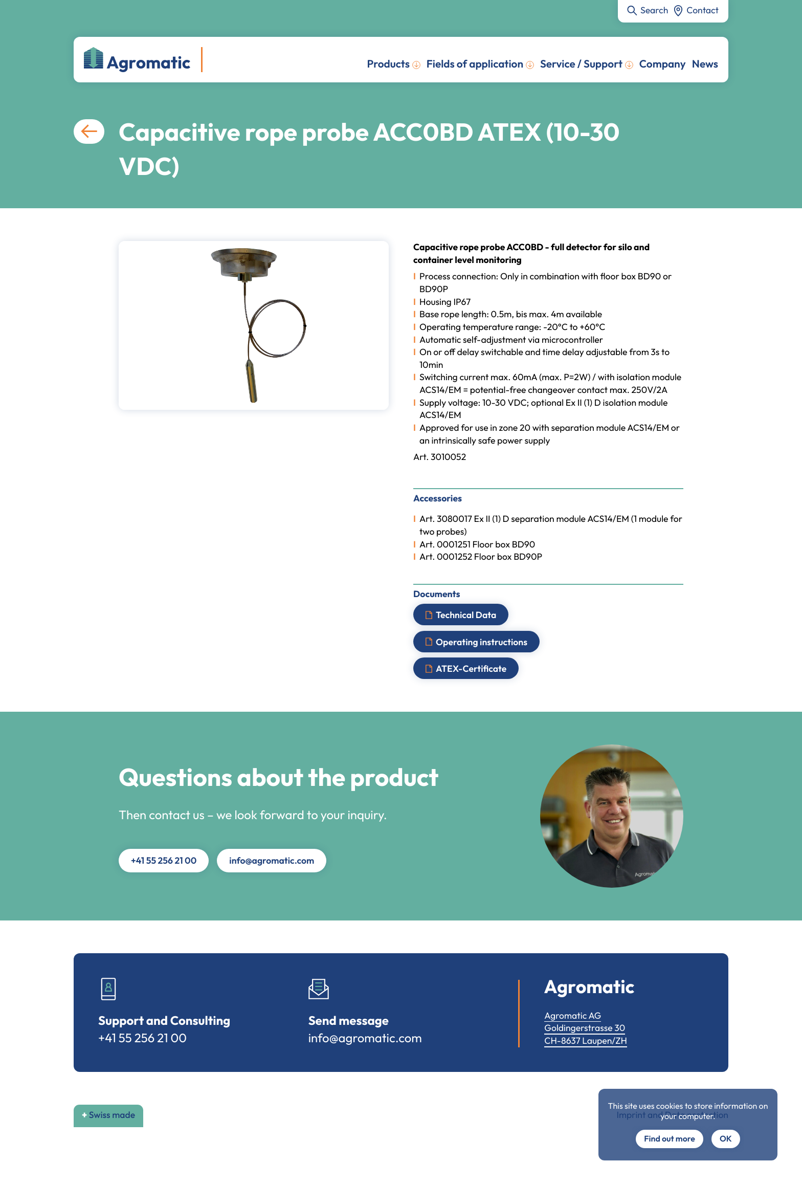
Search (654, 10)
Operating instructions (481, 641)
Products (388, 64)
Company (662, 64)
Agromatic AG (572, 1015)
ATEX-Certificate (471, 668)
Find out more (669, 1139)
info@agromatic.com (271, 860)
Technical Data (466, 615)
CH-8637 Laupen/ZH (585, 1040)
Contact (702, 10)
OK (726, 1139)
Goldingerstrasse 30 (584, 1028)
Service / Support (581, 64)
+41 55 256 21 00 (163, 860)
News (705, 64)
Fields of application (475, 64)
